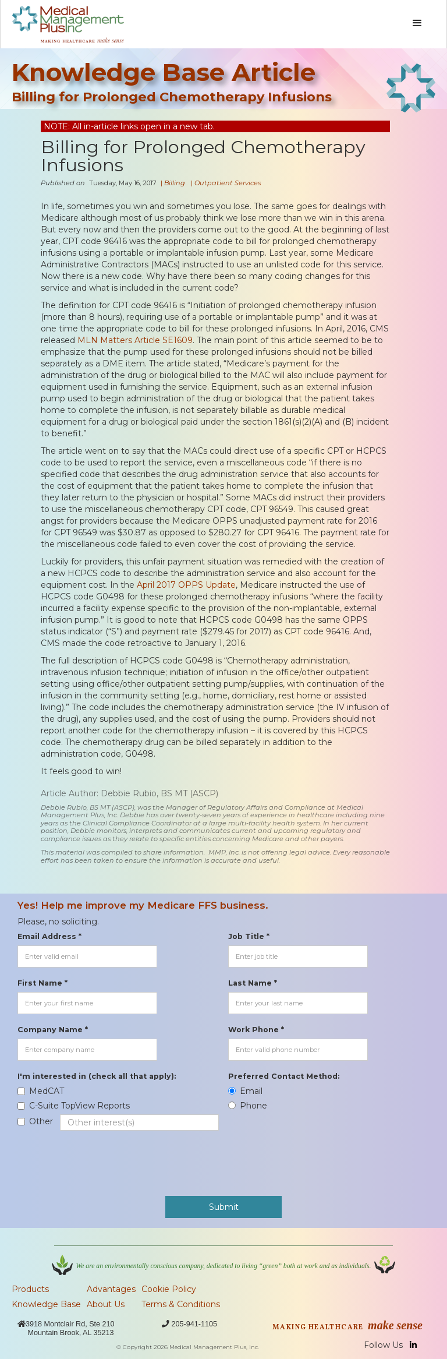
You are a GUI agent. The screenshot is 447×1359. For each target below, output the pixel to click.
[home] (68, 24)
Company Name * (52, 1029)
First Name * (42, 983)
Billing (174, 183)
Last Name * (252, 983)
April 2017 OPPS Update (186, 585)
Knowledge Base (46, 1304)
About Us (106, 1304)
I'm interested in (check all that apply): (96, 1076)
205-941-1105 (194, 1324)
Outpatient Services (227, 183)
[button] (417, 23)
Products (30, 1289)
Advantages (111, 1289)
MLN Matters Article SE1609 (135, 340)
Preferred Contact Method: (283, 1076)
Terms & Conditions (180, 1304)
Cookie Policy (168, 1289)
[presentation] (105, 1157)
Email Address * (49, 936)
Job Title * (248, 936)
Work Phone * (256, 1029)
